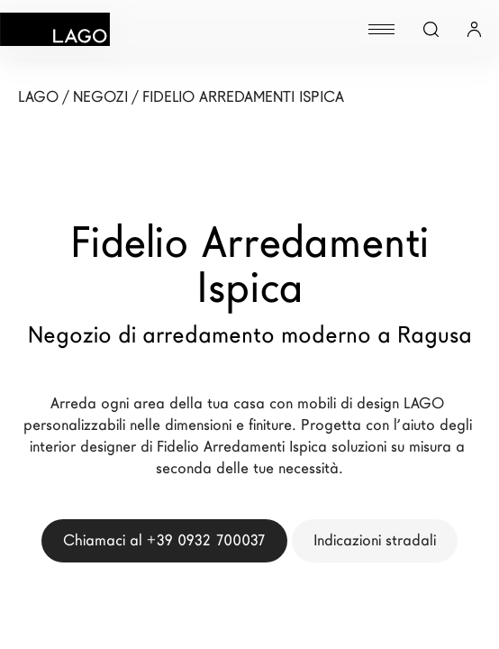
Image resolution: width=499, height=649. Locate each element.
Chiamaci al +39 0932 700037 (164, 540)
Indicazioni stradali (374, 540)
